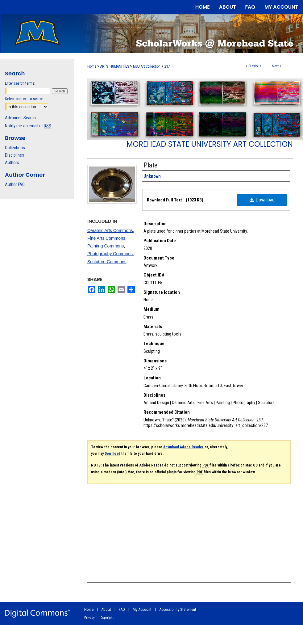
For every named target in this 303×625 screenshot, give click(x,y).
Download (262, 200)
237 (167, 66)
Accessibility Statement (177, 609)
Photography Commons (110, 253)
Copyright (107, 618)
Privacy (89, 618)
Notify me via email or (28, 125)
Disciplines (14, 155)
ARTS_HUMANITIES (114, 66)
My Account (142, 609)
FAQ (122, 609)
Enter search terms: (20, 83)
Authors (12, 162)
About (106, 609)
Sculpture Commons (107, 261)
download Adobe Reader (183, 447)
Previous (254, 66)
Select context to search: (24, 98)
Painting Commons (105, 245)
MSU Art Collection (146, 66)
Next (275, 66)
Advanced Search (20, 117)
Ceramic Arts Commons (110, 230)
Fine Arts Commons (106, 238)
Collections (15, 147)
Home (91, 66)
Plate (150, 165)
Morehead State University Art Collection (210, 144)
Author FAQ (15, 184)
